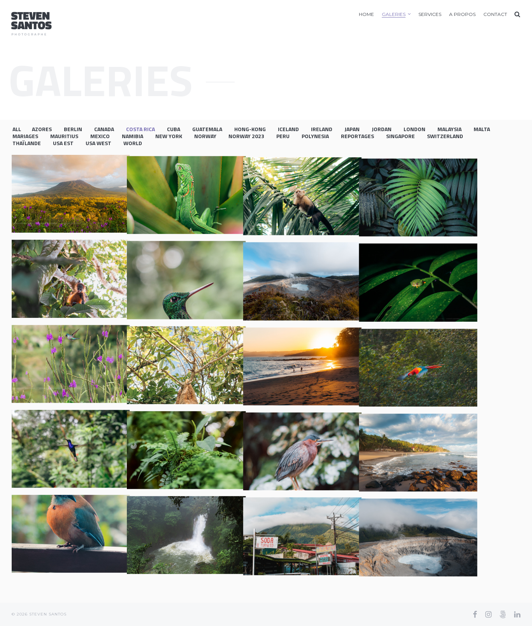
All (16, 129)
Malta (482, 129)
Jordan (382, 129)
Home (366, 14)
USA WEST (98, 143)
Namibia (132, 136)
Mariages (25, 136)
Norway (205, 136)
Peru (283, 136)
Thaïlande (26, 143)
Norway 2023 (246, 136)
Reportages (357, 136)
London (414, 129)
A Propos (462, 14)
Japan (352, 129)
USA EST (63, 143)
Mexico (100, 136)
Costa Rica (140, 129)
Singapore (400, 136)
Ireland (321, 129)
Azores (42, 129)
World (132, 143)
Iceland (288, 129)
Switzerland (445, 136)
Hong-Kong (250, 129)
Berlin (73, 129)
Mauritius (64, 136)
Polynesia (315, 136)
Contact (495, 14)
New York (168, 136)
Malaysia (449, 129)
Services (429, 14)
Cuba (173, 129)
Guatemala (207, 129)
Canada (104, 129)
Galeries (394, 14)
